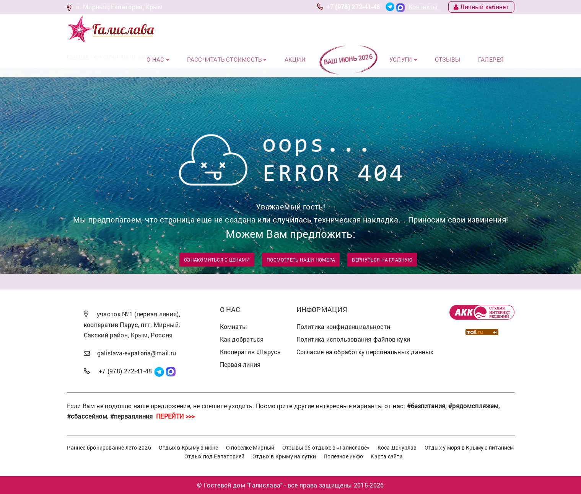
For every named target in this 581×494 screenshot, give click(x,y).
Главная (78, 57)
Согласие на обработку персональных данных (365, 352)
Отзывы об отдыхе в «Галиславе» (326, 447)
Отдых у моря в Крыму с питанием (469, 447)
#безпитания (426, 406)
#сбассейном (87, 416)
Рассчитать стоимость (252, 30)
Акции (314, 30)
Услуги (416, 30)
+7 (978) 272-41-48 (353, 7)
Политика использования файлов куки (353, 339)
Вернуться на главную (382, 260)
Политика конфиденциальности (343, 326)
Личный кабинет (481, 7)
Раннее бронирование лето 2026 (109, 447)
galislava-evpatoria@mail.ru (136, 353)
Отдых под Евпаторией (214, 456)
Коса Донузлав (397, 447)
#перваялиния (131, 416)
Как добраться (242, 339)
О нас (190, 30)
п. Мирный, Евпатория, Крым (119, 7)
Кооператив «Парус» (250, 352)
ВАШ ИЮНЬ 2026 (363, 30)
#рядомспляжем (473, 406)
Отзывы (456, 30)
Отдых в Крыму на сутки (284, 456)
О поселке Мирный (250, 447)
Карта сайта (386, 456)
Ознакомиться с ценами (217, 260)
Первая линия (240, 364)
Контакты (423, 7)
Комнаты (233, 326)
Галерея (495, 30)
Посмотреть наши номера (301, 260)
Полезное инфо (343, 456)
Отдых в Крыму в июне (188, 447)
